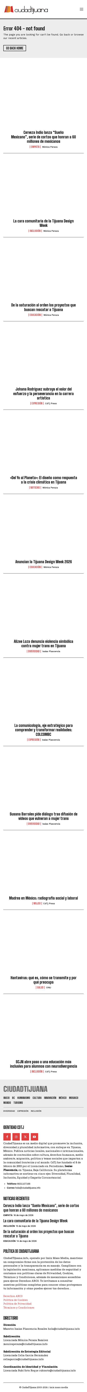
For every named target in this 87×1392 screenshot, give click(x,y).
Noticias (35, 487)
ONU (48, 987)
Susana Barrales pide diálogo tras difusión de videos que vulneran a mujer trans (43, 816)
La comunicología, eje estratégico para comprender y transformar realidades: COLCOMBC (43, 730)
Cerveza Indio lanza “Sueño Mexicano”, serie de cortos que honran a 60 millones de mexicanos (43, 137)
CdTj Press (51, 403)
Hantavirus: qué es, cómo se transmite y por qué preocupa (44, 979)
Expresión (37, 403)
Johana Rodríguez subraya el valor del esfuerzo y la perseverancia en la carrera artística (43, 393)
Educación (35, 315)
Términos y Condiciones (18, 1307)
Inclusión (35, 231)
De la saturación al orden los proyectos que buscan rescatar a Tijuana (43, 307)
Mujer (37, 903)
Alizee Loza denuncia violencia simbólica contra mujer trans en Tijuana (43, 643)
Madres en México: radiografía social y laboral (43, 898)
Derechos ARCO (13, 1296)
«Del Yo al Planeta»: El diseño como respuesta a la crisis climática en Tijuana (43, 479)
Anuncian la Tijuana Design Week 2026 (43, 561)
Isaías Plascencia (51, 651)
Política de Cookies (15, 1300)
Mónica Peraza (49, 147)
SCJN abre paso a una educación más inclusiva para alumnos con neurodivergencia (43, 1064)
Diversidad (34, 651)
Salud (40, 987)
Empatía (35, 146)
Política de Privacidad (17, 1303)
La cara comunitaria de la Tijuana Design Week (43, 223)
